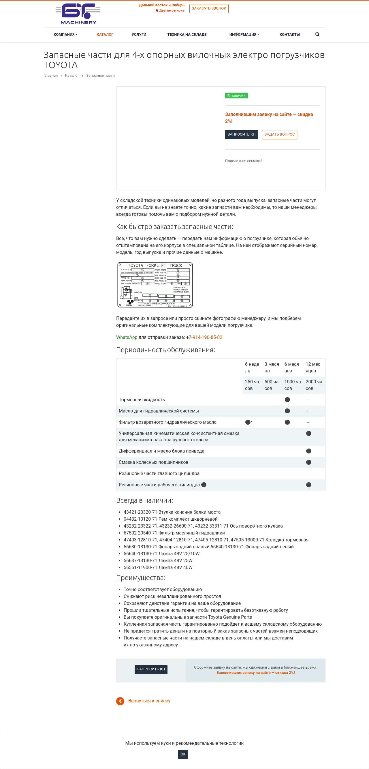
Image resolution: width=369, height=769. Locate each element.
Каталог (105, 34)
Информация (244, 34)
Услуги (139, 34)
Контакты (290, 34)
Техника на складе (187, 34)
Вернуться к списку (143, 701)
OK (182, 754)
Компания (65, 34)
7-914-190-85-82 (206, 337)
